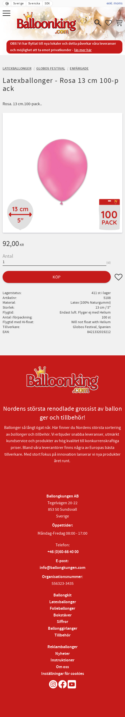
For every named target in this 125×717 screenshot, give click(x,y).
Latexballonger (62, 602)
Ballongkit (62, 595)
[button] (7, 13)
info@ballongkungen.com (62, 567)
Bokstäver (62, 615)
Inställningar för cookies (62, 673)
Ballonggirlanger (62, 628)
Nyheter (62, 653)
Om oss (62, 667)
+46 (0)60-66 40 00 (63, 552)
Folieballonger (62, 608)
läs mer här (83, 50)
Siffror (62, 622)
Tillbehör (62, 635)
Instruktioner (62, 660)
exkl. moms (114, 3)
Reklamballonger (62, 647)
